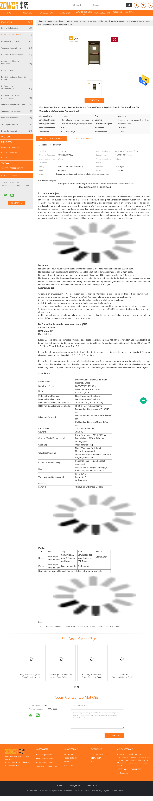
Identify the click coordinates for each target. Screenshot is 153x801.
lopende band (97, 754)
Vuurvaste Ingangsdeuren (16, 111)
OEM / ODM (96, 758)
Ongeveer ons (46, 13)
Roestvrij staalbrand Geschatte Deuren (16, 78)
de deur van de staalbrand (50, 627)
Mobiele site (92, 786)
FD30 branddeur (16, 70)
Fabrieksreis (65, 13)
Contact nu (94, 100)
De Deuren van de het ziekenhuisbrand (16, 97)
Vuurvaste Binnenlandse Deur (16, 104)
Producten (28, 13)
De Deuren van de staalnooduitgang (16, 87)
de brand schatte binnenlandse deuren (79, 627)
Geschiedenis (70, 758)
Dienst (67, 762)
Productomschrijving (82, 138)
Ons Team (69, 765)
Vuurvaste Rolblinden (16, 118)
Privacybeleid (74, 786)
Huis (9, 13)
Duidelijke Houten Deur (16, 131)
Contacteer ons (102, 13)
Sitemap (59, 786)
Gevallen (5, 163)
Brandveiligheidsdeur (16, 28)
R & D (93, 762)
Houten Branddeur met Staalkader (16, 62)
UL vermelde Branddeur (16, 41)
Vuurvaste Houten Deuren (16, 48)
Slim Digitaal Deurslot (16, 124)
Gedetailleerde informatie (51, 138)
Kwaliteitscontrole (83, 13)
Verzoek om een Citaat (123, 13)
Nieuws (4, 158)
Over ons (5, 137)
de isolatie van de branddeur (108, 627)
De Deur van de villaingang (16, 54)
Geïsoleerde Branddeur (16, 35)
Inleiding (68, 754)
